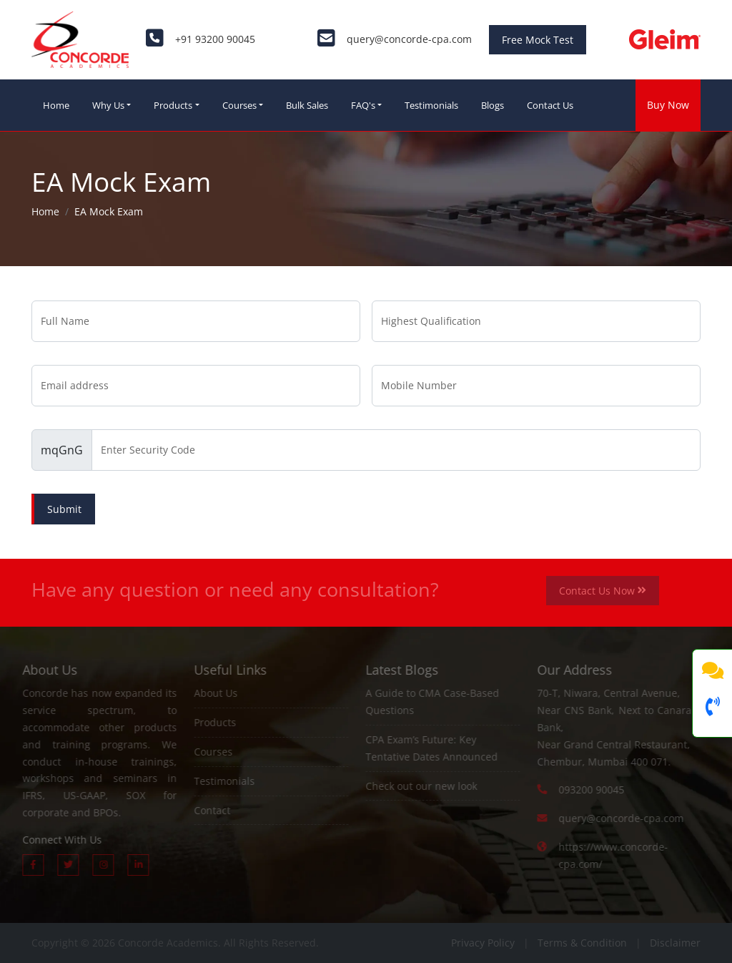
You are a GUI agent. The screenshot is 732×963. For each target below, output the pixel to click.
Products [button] (173, 105)
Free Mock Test (537, 40)
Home (56, 105)
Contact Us (550, 105)
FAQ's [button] (363, 105)
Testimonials (431, 105)
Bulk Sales (307, 105)
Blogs (492, 105)
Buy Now (668, 105)
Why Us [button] (108, 105)
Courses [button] (239, 105)
